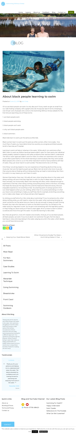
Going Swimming (10, 287)
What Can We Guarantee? (55, 413)
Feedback (45, 12)
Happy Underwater (53, 406)
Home (21, 12)
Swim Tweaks (51, 408)
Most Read (7, 252)
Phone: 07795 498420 (30, 407)
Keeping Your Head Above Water (18, 237)
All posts (7, 246)
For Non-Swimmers (8, 259)
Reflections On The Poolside (56, 411)
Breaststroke (8, 293)
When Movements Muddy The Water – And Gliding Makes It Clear (48, 236)
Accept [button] (35, 431)
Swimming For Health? (54, 403)
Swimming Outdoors (8, 307)
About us (5, 403)
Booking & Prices (7, 405)
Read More (43, 431)
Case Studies (8, 266)
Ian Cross (25, 101)
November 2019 (14, 386)
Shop (71, 12)
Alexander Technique (7, 280)
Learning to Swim (11, 273)
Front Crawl (8, 299)
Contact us (61, 12)
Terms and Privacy (8, 408)
